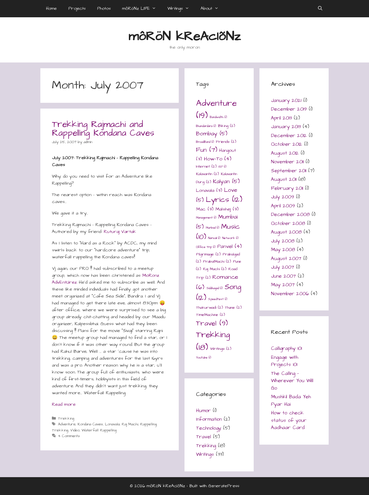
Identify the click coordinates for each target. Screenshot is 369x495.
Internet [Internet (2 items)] (206, 166)
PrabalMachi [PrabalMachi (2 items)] (217, 261)
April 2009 (283, 205)
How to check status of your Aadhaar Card (288, 420)
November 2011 (287, 161)
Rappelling (148, 424)
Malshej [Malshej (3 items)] (226, 209)
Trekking (66, 418)
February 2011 (287, 188)
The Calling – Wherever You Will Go (292, 381)
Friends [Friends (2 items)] (226, 142)
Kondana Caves (90, 424)
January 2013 (286, 126)
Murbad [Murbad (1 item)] (212, 227)
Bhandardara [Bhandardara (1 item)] (206, 126)
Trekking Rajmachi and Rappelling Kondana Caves (103, 128)
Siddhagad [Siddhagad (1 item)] (214, 288)
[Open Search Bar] (320, 8)
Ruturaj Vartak (120, 231)
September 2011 (288, 170)
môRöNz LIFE (142, 8)
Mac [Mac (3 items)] (204, 209)
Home (51, 8)
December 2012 (289, 135)
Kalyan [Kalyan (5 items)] (226, 181)
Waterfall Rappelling (99, 430)
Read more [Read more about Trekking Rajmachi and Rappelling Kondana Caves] (64, 404)
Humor (203, 410)
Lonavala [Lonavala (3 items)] (209, 190)
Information (209, 419)
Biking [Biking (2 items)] (226, 126)
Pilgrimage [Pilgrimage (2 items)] (208, 254)
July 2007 (282, 267)
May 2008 (283, 249)
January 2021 (286, 100)
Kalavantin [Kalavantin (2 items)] (207, 174)
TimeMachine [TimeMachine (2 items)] (210, 315)
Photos (104, 8)
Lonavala (112, 424)
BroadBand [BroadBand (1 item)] (205, 142)
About (212, 8)
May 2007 (283, 284)
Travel (203, 436)
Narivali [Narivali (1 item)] (214, 238)
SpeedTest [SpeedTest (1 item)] (217, 299)
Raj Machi (130, 424)
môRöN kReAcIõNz (185, 36)
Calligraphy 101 (286, 348)
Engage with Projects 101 (284, 361)
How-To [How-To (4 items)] (217, 158)
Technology (208, 428)
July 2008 (282, 241)
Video (75, 430)
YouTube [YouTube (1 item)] (203, 357)
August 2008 (286, 232)
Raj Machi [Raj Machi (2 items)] (214, 269)
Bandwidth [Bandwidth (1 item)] (218, 117)
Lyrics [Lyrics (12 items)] (224, 200)
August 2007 (286, 258)
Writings (181, 8)
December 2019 (289, 109)
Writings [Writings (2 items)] (220, 349)
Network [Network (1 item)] (230, 238)
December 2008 (290, 214)
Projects (77, 8)
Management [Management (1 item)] (206, 217)
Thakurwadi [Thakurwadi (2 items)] (209, 307)
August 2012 (285, 153)
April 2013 (281, 118)
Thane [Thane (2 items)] (233, 307)
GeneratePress (223, 486)
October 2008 (288, 223)
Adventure (67, 424)
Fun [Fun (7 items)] (206, 149)
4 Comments (69, 436)
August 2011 (283, 179)
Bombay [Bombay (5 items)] (211, 134)
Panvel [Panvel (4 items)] (229, 246)
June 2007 (283, 276)
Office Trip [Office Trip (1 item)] (205, 247)
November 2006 (290, 293)
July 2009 (282, 197)
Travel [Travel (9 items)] (212, 323)
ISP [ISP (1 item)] (222, 166)
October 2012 (286, 144)
